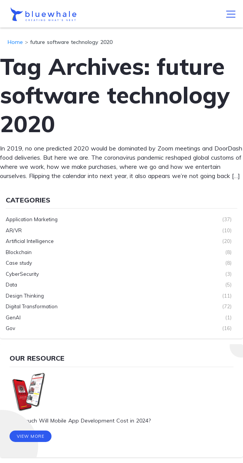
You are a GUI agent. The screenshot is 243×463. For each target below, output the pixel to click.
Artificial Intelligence (30, 241)
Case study (19, 263)
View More (31, 436)
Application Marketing (32, 219)
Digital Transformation (32, 306)
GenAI (13, 317)
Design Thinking (25, 296)
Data (11, 285)
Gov (10, 328)
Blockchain (19, 252)
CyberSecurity (22, 274)
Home (15, 42)
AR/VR (14, 230)
